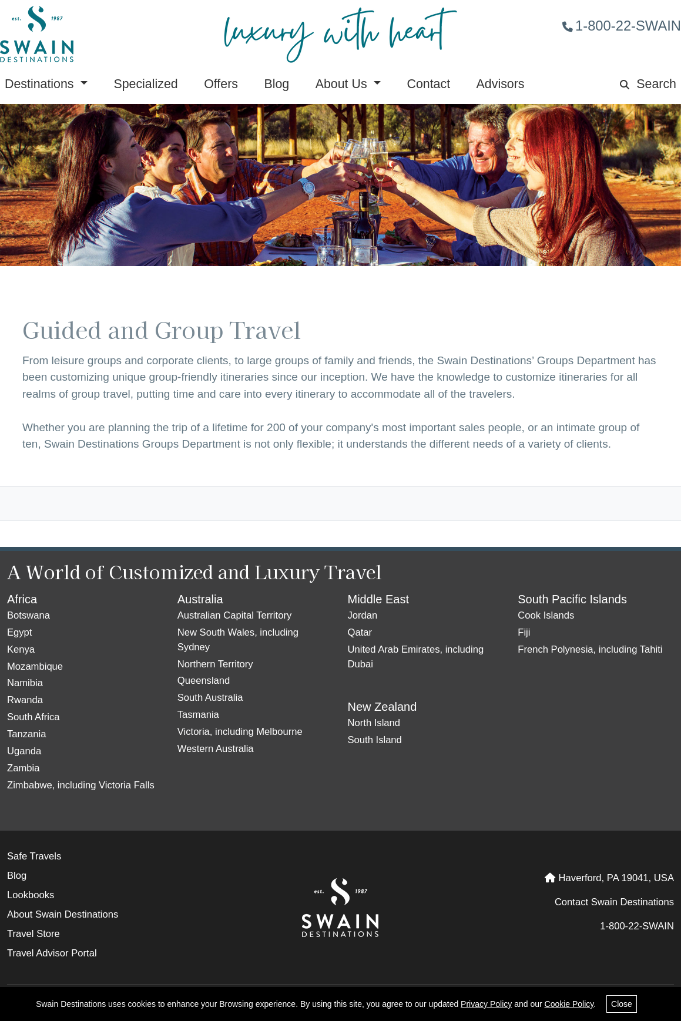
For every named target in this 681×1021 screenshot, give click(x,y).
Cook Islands (546, 615)
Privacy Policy (486, 1004)
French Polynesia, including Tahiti (590, 649)
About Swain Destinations (62, 914)
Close (621, 1004)
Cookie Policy (569, 1004)
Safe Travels (34, 856)
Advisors (501, 84)
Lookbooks (30, 895)
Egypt (19, 632)
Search (648, 84)
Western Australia (215, 748)
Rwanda (25, 700)
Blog (276, 84)
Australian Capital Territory (234, 615)
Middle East (379, 599)
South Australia (210, 697)
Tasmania (198, 714)
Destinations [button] (41, 84)
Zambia (23, 768)
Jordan (363, 615)
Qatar (360, 632)
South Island (375, 739)
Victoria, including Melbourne (240, 731)
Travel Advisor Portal (52, 953)
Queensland (203, 680)
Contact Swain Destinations (614, 902)
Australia (200, 599)
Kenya (21, 649)
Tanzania (26, 734)
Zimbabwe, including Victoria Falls (81, 785)
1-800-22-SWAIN (621, 25)
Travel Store (33, 933)
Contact (428, 84)
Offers (221, 84)
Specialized (145, 84)
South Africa (33, 717)
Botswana (28, 615)
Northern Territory (215, 664)
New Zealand (382, 706)
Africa (22, 599)
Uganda (24, 751)
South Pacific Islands (572, 599)
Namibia (25, 682)
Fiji (524, 632)
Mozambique (35, 666)
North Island (374, 722)
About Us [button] (343, 84)
